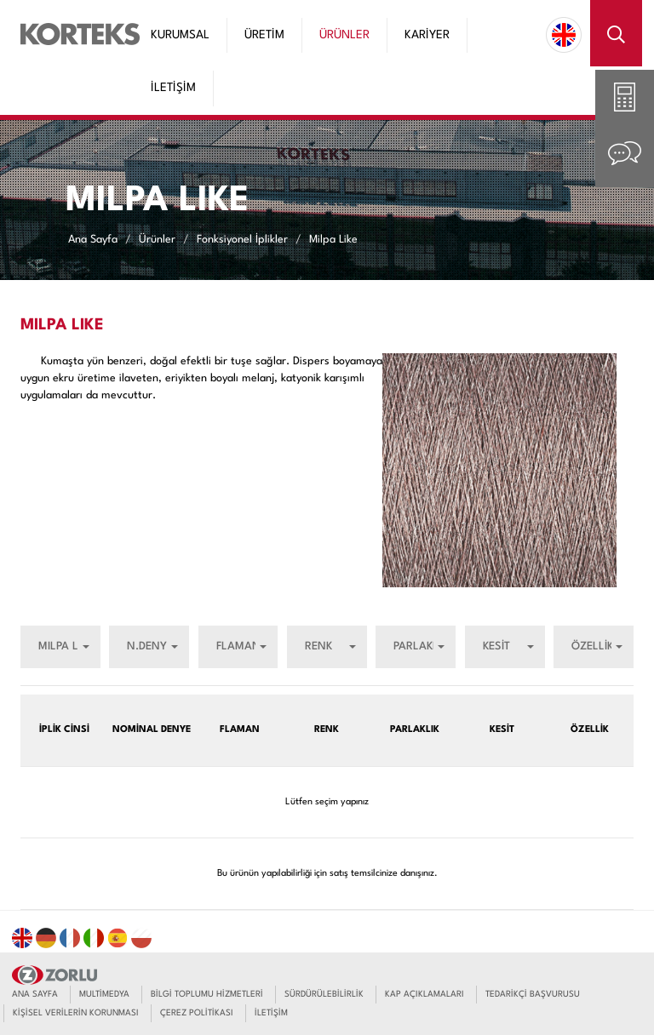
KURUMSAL (180, 35)
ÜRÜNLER (344, 35)
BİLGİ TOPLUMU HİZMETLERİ (207, 994)
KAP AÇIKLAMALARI (424, 994)
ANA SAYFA (35, 994)
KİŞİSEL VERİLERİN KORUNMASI (76, 1013)
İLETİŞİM (173, 88)
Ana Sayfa (93, 238)
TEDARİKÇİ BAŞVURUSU (532, 994)
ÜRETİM (264, 35)
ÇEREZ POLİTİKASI (196, 1013)
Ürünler (157, 238)
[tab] (624, 99)
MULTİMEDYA (104, 994)
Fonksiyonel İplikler (242, 238)
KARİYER (427, 35)
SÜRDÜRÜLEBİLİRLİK (324, 994)
